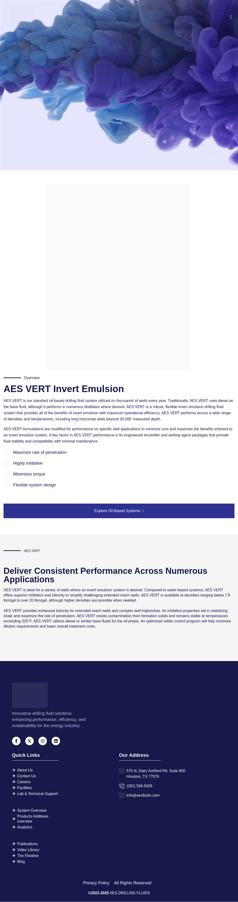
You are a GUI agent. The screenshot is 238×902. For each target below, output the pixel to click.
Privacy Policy (97, 883)
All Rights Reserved (132, 883)
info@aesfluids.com (143, 796)
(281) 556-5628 (139, 786)
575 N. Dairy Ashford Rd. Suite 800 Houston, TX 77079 (156, 774)
